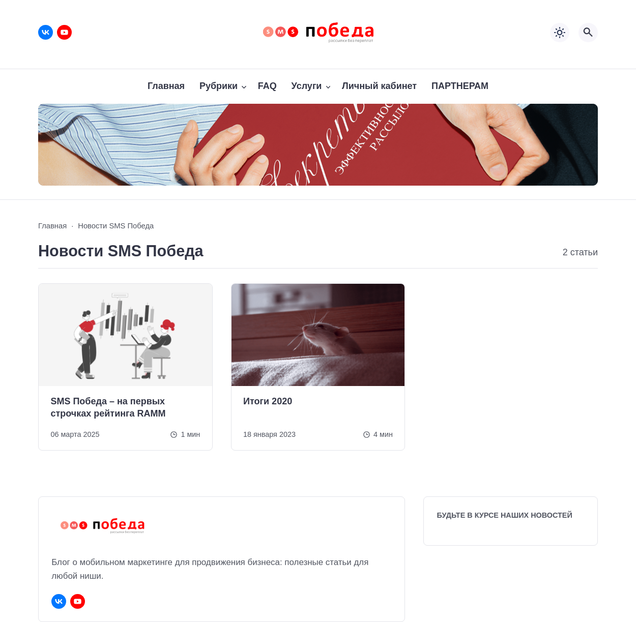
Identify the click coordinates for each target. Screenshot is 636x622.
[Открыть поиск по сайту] (588, 32)
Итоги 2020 (267, 401)
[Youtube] (64, 32)
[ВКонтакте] (45, 32)
